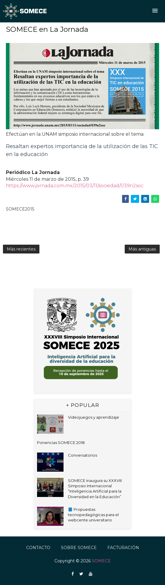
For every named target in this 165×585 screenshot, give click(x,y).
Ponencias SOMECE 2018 (61, 442)
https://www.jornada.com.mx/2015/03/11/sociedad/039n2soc (75, 185)
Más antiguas (142, 249)
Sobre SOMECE (79, 547)
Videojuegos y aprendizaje (93, 417)
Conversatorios (82, 455)
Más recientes (21, 249)
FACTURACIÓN (123, 547)
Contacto (38, 547)
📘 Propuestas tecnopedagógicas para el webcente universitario (93, 514)
